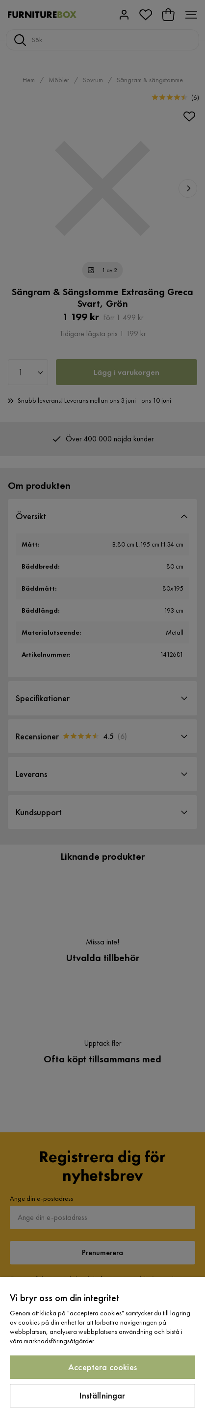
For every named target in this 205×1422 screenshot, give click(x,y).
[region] (102, 1349)
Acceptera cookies (102, 1367)
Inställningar (102, 1395)
